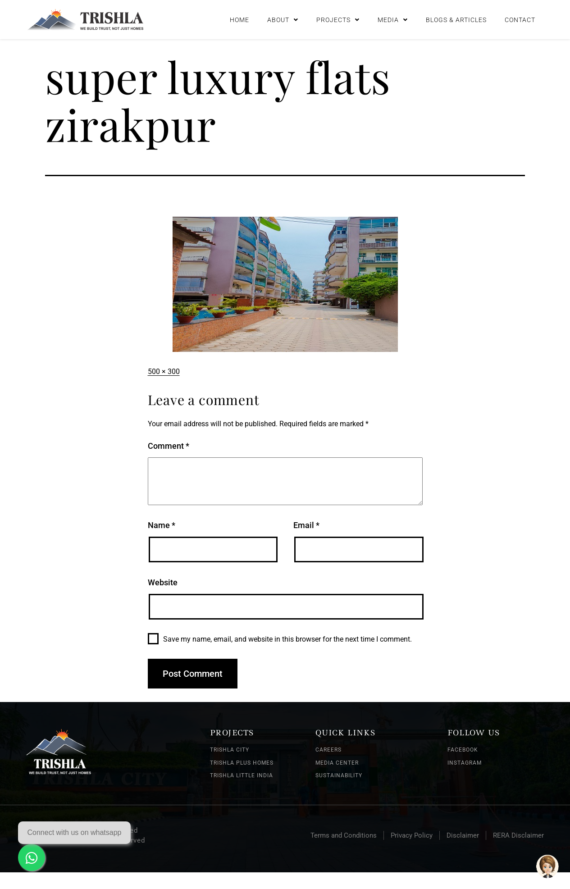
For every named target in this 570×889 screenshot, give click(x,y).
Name (161, 525)
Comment (168, 446)
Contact (520, 19)
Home (239, 19)
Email (306, 525)
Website (163, 582)
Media (393, 19)
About (282, 19)
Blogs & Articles (456, 19)
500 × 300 (164, 371)
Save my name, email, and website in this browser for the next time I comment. (287, 639)
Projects (338, 19)
